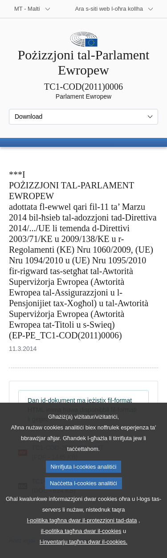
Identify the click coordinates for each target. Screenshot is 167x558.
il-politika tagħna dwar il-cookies (81, 549)
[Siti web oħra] (114, 9)
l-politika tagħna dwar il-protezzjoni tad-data (82, 538)
